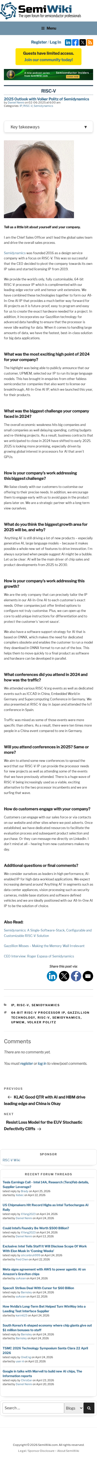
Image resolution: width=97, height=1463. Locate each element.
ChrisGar (26, 1380)
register (26, 1063)
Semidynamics (43, 106)
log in (42, 1063)
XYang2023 (28, 1214)
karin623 (21, 1315)
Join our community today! (48, 60)
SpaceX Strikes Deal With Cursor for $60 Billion (38, 1288)
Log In (55, 42)
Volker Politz (41, 1022)
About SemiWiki (68, 1451)
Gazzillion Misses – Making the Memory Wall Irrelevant (44, 946)
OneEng (26, 1357)
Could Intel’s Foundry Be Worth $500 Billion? (36, 1228)
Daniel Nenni (16, 102)
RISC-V (28, 106)
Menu (48, 28)
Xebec (20, 1195)
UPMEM (18, 1022)
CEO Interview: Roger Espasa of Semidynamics (39, 956)
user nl (20, 1361)
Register (39, 42)
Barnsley (26, 1292)
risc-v (44, 1017)
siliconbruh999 (30, 1255)
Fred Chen (22, 1259)
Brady (24, 1191)
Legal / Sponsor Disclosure (36, 1451)
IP (21, 106)
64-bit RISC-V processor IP (38, 1013)
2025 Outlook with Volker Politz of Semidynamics (46, 99)
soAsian (21, 1278)
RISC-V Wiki (11, 1160)
